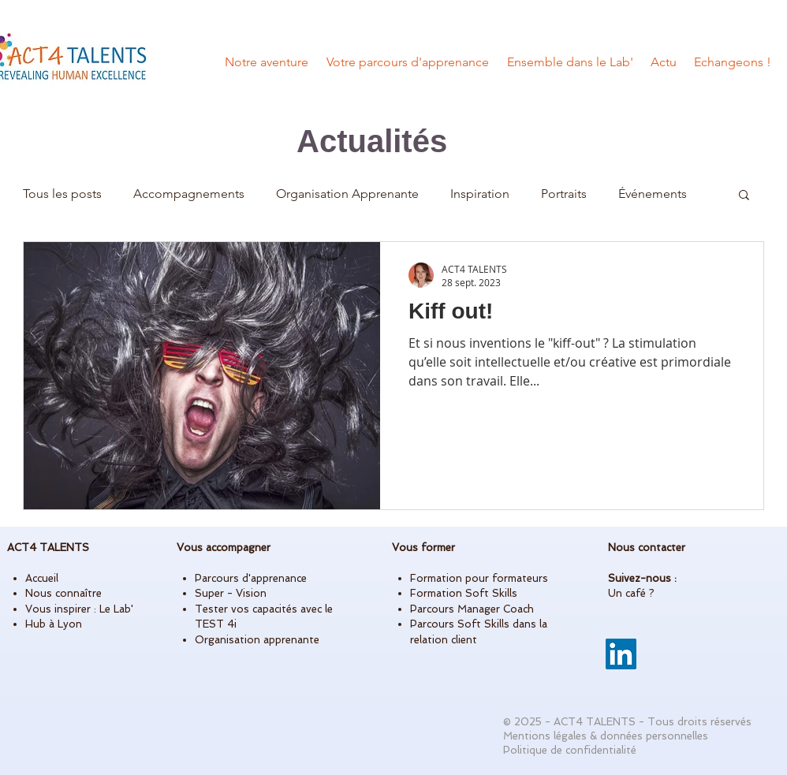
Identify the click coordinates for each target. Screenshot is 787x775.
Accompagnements (188, 193)
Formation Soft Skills (463, 593)
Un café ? (631, 593)
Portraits (564, 193)
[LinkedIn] (621, 654)
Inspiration (479, 193)
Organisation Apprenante (347, 193)
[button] (744, 196)
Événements (652, 193)
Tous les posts (62, 193)
